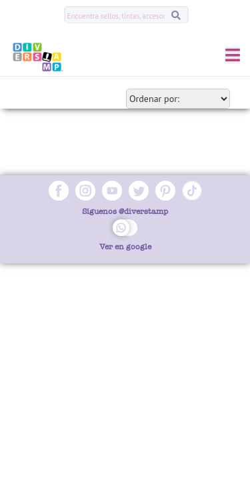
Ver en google (125, 246)
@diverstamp (143, 211)
